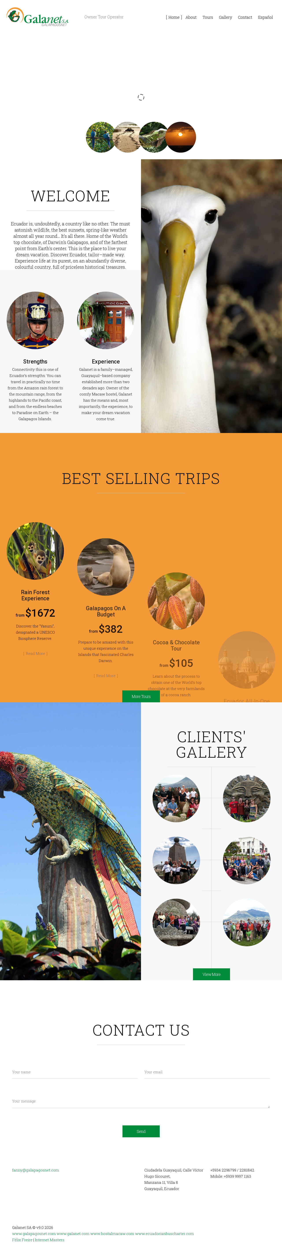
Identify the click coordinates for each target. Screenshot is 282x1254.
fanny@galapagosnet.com (35, 1170)
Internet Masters (49, 1239)
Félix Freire (22, 1239)
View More (211, 974)
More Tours (141, 696)
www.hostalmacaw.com (112, 1233)
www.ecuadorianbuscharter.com (164, 1233)
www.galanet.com (73, 1233)
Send (141, 1131)
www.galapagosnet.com (34, 1233)
